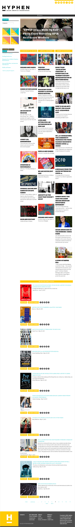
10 (66, 501)
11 (70, 501)
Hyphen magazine (9, 519)
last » (52, 503)
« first (26, 501)
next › (47, 503)
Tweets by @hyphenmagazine (8, 70)
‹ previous (32, 501)
